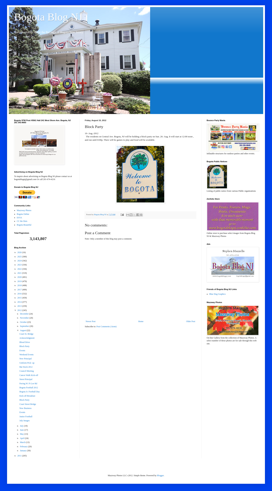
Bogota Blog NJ (48, 17)
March (23, 442)
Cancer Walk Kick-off (28, 375)
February (24, 446)
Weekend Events (26, 354)
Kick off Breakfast (27, 396)
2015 (19, 298)
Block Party (24, 346)
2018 (19, 285)
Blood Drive (24, 342)
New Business (25, 408)
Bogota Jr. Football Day (29, 391)
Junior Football (25, 416)
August (23, 330)
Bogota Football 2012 (28, 387)
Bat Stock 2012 (25, 367)
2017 (19, 289)
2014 (19, 302)
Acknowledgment (26, 338)
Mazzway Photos (24, 210)
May (22, 434)
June (22, 430)
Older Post (190, 321)
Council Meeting (26, 371)
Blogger (160, 475)
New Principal (25, 358)
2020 (19, 277)
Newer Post (91, 321)
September (24, 326)
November (24, 318)
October (23, 322)
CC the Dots (22, 221)
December (24, 314)
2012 (19, 310)
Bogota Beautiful (24, 225)
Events (22, 350)
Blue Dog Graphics (217, 294)
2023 (19, 265)
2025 (19, 256)
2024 (19, 260)
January (23, 450)
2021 (19, 273)
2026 (19, 252)
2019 (19, 281)
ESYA (19, 217)
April (22, 438)
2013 (19, 306)
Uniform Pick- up (26, 363)
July (22, 426)
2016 (19, 293)
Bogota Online (23, 214)
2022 (19, 269)
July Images (24, 420)
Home (140, 321)
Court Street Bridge (27, 404)
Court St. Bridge (26, 334)
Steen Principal (25, 379)
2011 (19, 455)
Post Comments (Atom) (106, 326)
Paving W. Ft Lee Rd (28, 383)
